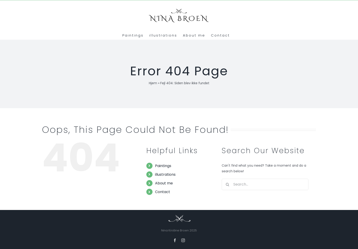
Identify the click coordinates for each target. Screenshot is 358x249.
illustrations (165, 174)
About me (164, 183)
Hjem (153, 83)
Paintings (163, 165)
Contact (162, 191)
